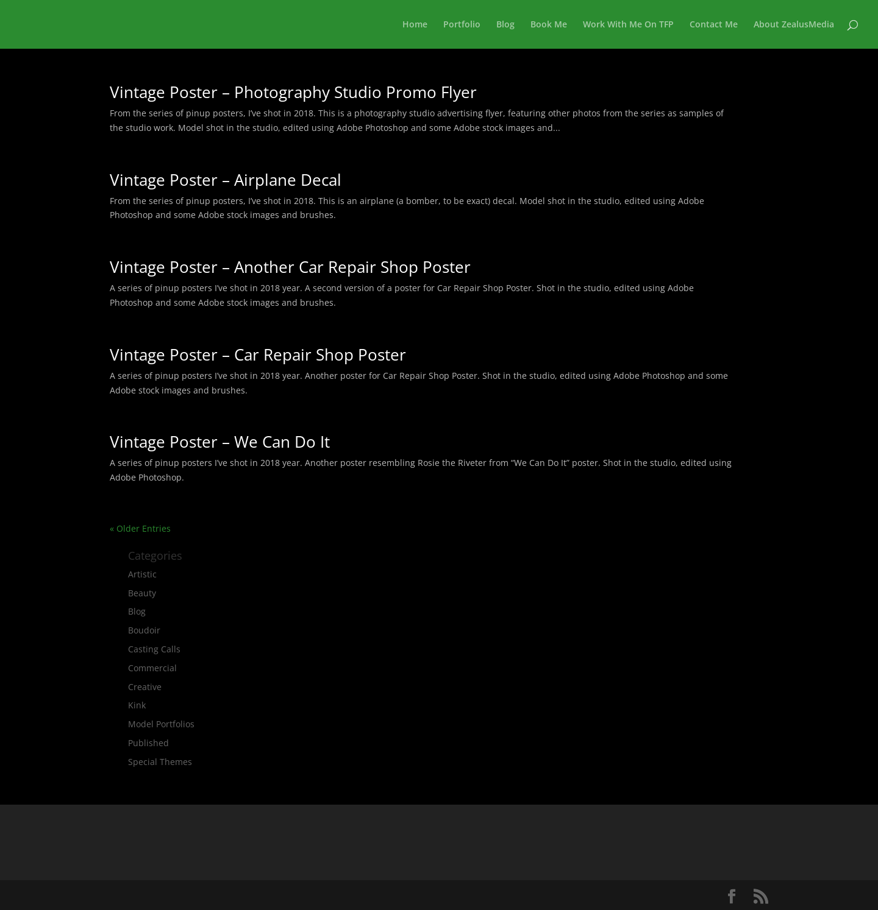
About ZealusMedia (794, 25)
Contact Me (714, 25)
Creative (145, 687)
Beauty (142, 593)
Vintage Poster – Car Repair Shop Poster (258, 354)
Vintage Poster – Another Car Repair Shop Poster (290, 267)
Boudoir (144, 630)
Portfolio (461, 25)
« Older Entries (140, 528)
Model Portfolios (161, 724)
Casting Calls (154, 649)
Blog (505, 25)
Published (148, 743)
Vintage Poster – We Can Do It (220, 442)
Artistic (142, 574)
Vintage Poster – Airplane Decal (225, 180)
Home (414, 25)
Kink (137, 705)
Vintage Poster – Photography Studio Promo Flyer (293, 92)
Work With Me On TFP (628, 25)
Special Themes (160, 761)
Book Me (548, 25)
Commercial (152, 668)
